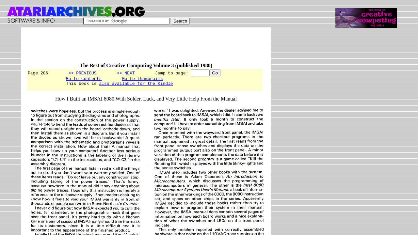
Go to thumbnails (142, 79)
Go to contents (84, 79)
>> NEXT (126, 73)
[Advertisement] (146, 48)
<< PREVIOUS (83, 73)
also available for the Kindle (136, 85)
